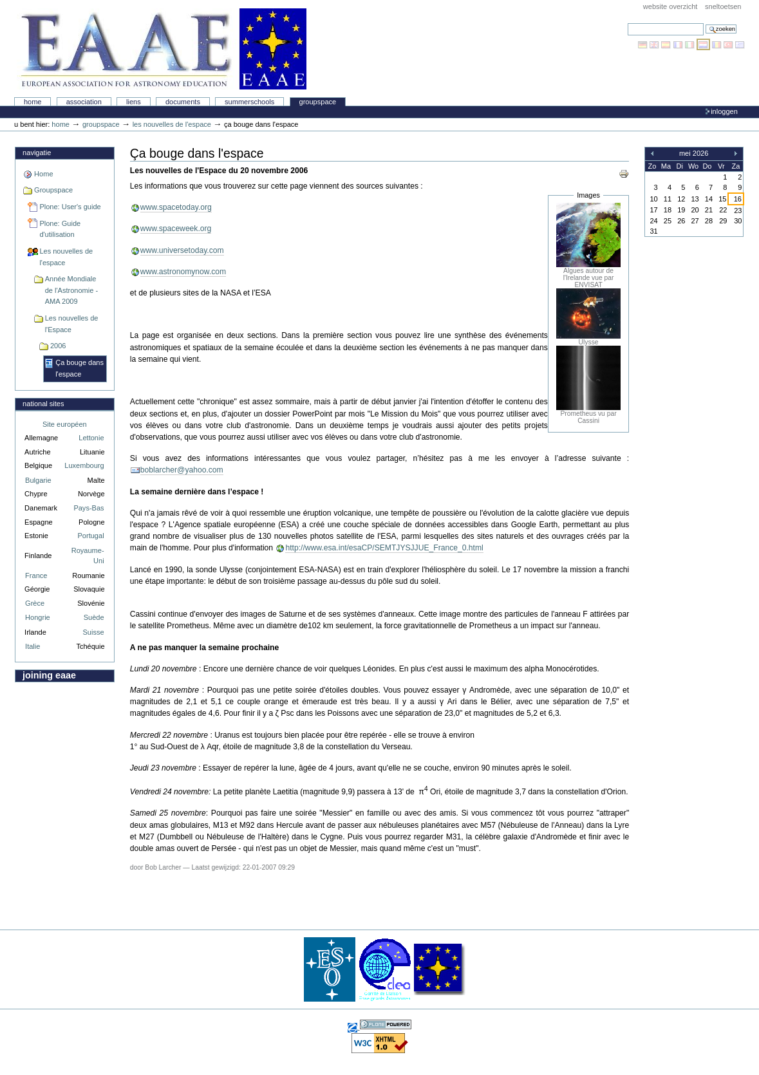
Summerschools (249, 102)
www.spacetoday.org (176, 207)
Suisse (93, 632)
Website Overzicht (670, 6)
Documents (182, 102)
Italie (32, 646)
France (36, 575)
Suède (94, 617)
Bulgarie (38, 480)
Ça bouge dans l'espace (79, 368)
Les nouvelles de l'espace (172, 124)
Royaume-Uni (87, 556)
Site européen (64, 424)
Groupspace (318, 102)
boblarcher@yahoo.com (181, 469)
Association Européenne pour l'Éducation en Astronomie (161, 48)
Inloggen (724, 111)
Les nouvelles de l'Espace (71, 323)
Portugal (91, 535)
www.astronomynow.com (183, 271)
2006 (58, 346)
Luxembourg (84, 465)
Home (33, 102)
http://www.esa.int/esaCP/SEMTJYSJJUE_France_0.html (384, 547)
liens (133, 102)
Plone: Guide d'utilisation (59, 229)
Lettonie (91, 438)
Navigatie (37, 152)
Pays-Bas (88, 508)
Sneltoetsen (723, 6)
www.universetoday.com (182, 250)
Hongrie (37, 617)
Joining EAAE (49, 675)
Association (84, 102)
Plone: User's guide (69, 206)
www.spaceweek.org (176, 228)
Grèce (34, 603)
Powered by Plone (385, 1024)
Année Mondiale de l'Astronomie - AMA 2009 (71, 290)
